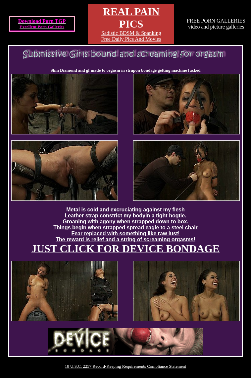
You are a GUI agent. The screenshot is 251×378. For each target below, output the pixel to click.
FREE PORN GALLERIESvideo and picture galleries (216, 24)
